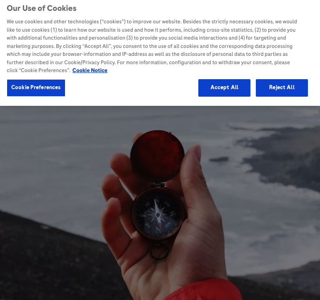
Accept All (224, 85)
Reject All (281, 85)
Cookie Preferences (36, 85)
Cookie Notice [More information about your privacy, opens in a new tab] (90, 68)
